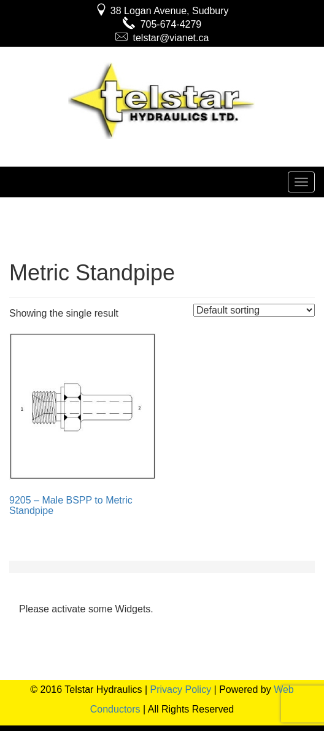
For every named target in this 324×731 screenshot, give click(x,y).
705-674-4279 (162, 24)
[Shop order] (254, 310)
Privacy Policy (181, 689)
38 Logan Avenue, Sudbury (161, 11)
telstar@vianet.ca (162, 38)
